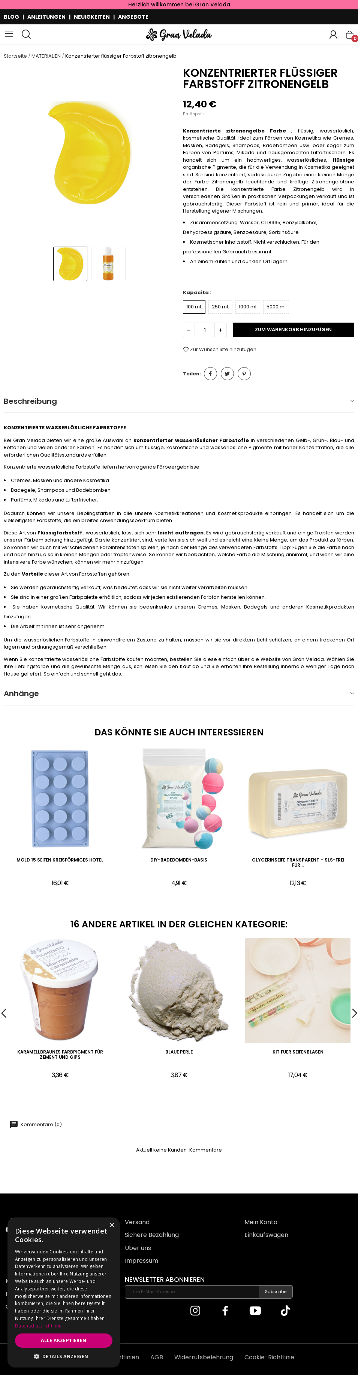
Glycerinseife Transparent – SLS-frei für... (298, 862)
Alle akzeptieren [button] (63, 1340)
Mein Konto (260, 1222)
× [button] (111, 1225)
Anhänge (21, 693)
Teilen (210, 373)
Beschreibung (30, 401)
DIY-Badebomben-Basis (178, 860)
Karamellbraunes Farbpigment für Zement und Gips (60, 1054)
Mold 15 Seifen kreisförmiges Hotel (59, 860)
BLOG (11, 17)
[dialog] (63, 1292)
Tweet (227, 373)
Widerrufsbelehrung (203, 1357)
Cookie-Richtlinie (269, 1357)
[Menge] (204, 330)
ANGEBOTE (133, 17)
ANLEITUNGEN (46, 17)
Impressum (141, 1260)
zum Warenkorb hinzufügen (293, 329)
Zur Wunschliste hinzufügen (219, 350)
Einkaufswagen (266, 1235)
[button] (63, 1356)
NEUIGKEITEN (92, 17)
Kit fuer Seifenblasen (298, 1052)
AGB (156, 1357)
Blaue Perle (179, 1052)
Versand (137, 1222)
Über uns (138, 1248)
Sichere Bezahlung (152, 1235)
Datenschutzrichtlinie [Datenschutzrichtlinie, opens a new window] (38, 1326)
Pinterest (244, 373)
